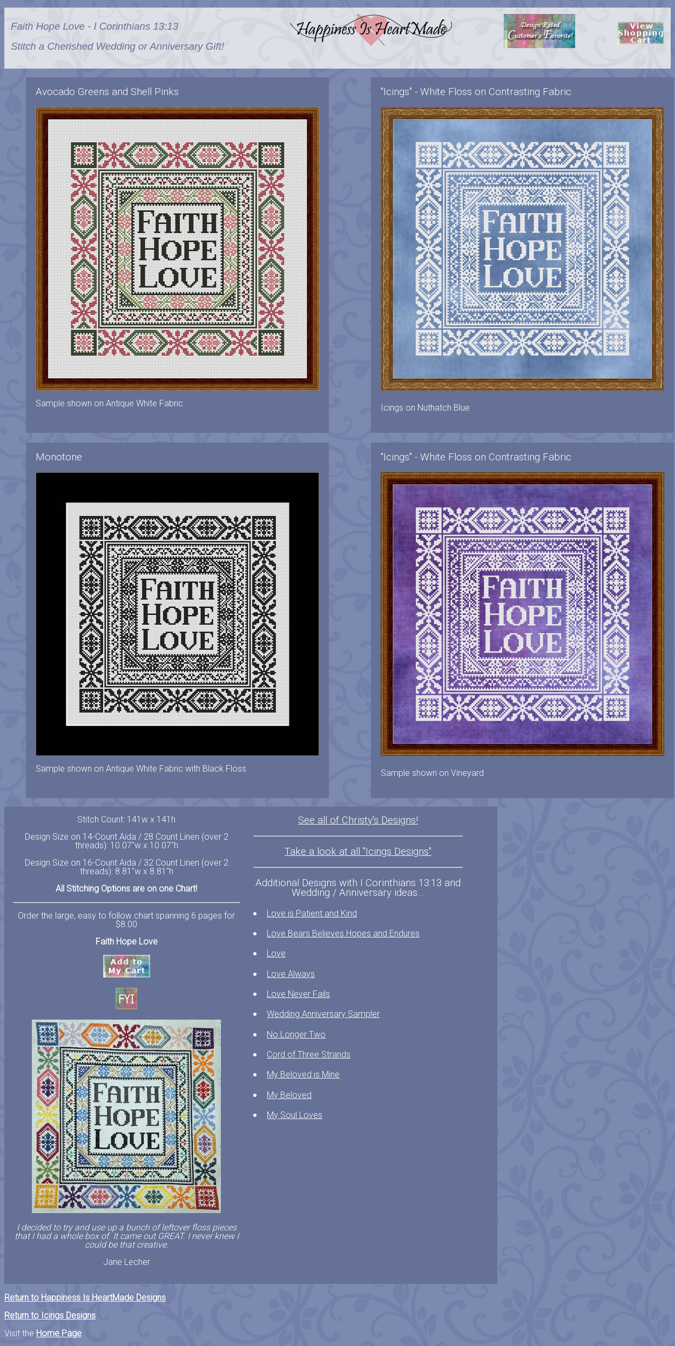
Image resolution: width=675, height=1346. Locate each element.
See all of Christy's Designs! (358, 820)
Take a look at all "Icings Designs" (358, 852)
